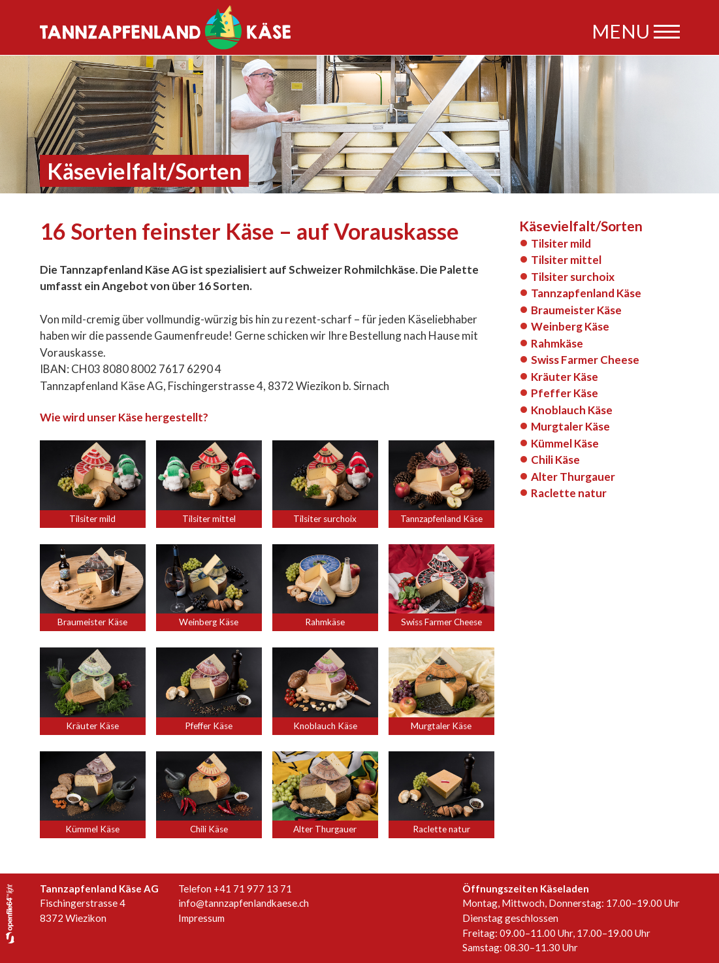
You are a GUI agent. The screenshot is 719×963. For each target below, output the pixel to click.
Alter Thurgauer (573, 476)
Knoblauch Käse (572, 410)
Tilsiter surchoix (573, 277)
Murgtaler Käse (570, 426)
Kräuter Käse (564, 377)
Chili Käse (555, 459)
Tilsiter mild (561, 243)
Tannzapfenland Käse (586, 293)
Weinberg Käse (570, 326)
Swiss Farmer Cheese (585, 360)
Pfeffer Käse (564, 393)
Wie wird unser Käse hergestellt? (124, 417)
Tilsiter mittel (566, 260)
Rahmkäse (557, 343)
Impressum (201, 918)
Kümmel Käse (565, 443)
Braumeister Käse (576, 310)
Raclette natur (569, 493)
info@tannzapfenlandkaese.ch (243, 903)
